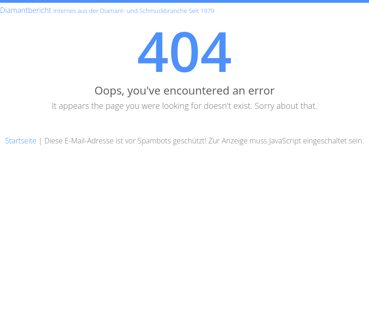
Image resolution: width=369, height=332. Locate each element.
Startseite (20, 141)
